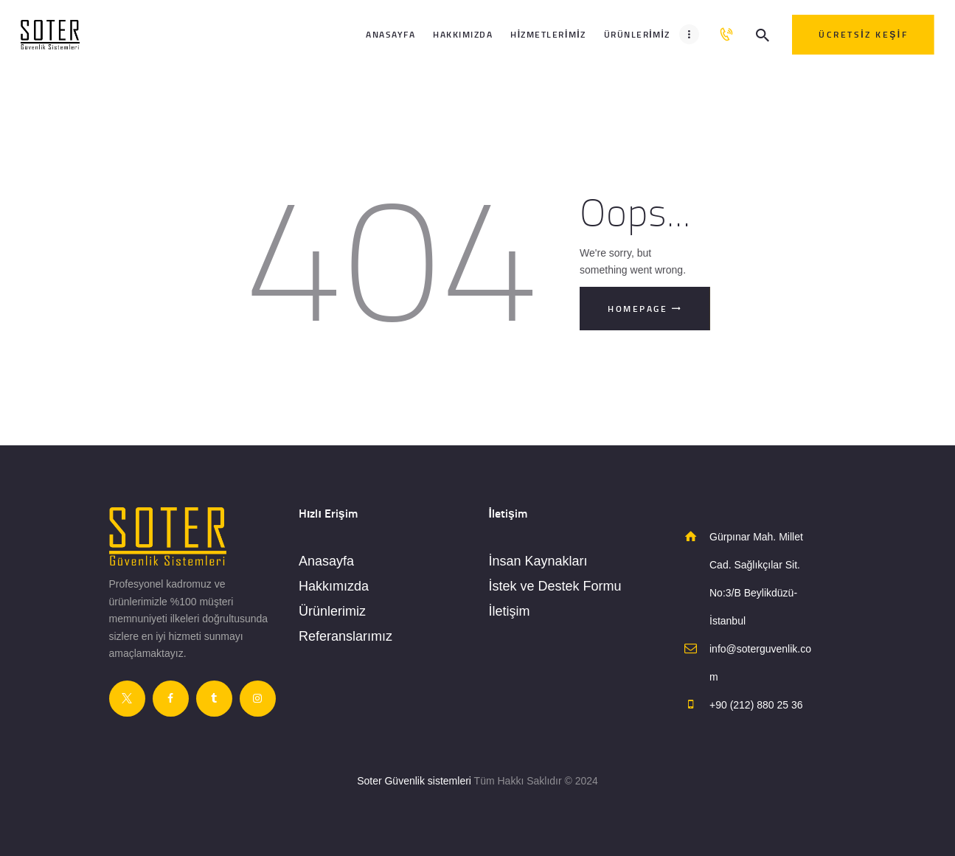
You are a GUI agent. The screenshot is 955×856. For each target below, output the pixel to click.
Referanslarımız (345, 636)
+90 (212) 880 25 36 (756, 705)
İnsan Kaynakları (538, 561)
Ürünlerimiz (332, 611)
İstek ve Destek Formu (555, 586)
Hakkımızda (334, 586)
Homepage (637, 308)
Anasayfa (326, 561)
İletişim (509, 611)
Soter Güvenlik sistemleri (414, 781)
